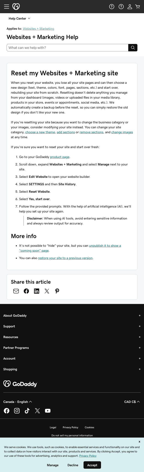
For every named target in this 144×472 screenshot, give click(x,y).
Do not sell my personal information (72, 435)
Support (9, 326)
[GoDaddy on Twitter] (37, 412)
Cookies (89, 427)
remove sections (91, 132)
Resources (10, 337)
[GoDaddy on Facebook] (6, 412)
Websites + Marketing (38, 28)
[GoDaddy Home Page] (20, 383)
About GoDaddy (15, 315)
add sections (66, 132)
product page (59, 156)
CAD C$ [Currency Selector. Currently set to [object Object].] (132, 401)
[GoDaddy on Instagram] (17, 412)
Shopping (10, 369)
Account (9, 358)
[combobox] (67, 48)
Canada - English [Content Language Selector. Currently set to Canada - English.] (18, 401)
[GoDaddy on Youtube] (47, 412)
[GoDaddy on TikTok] (27, 412)
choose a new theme (40, 132)
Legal (53, 427)
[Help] (111, 6)
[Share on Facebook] (26, 291)
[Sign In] (130, 7)
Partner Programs (16, 347)
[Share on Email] (16, 291)
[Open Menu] (5, 6)
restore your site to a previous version (65, 258)
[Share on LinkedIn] (36, 291)
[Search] (132, 47)
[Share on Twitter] (47, 291)
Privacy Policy (70, 427)
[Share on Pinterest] (57, 291)
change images (122, 132)
